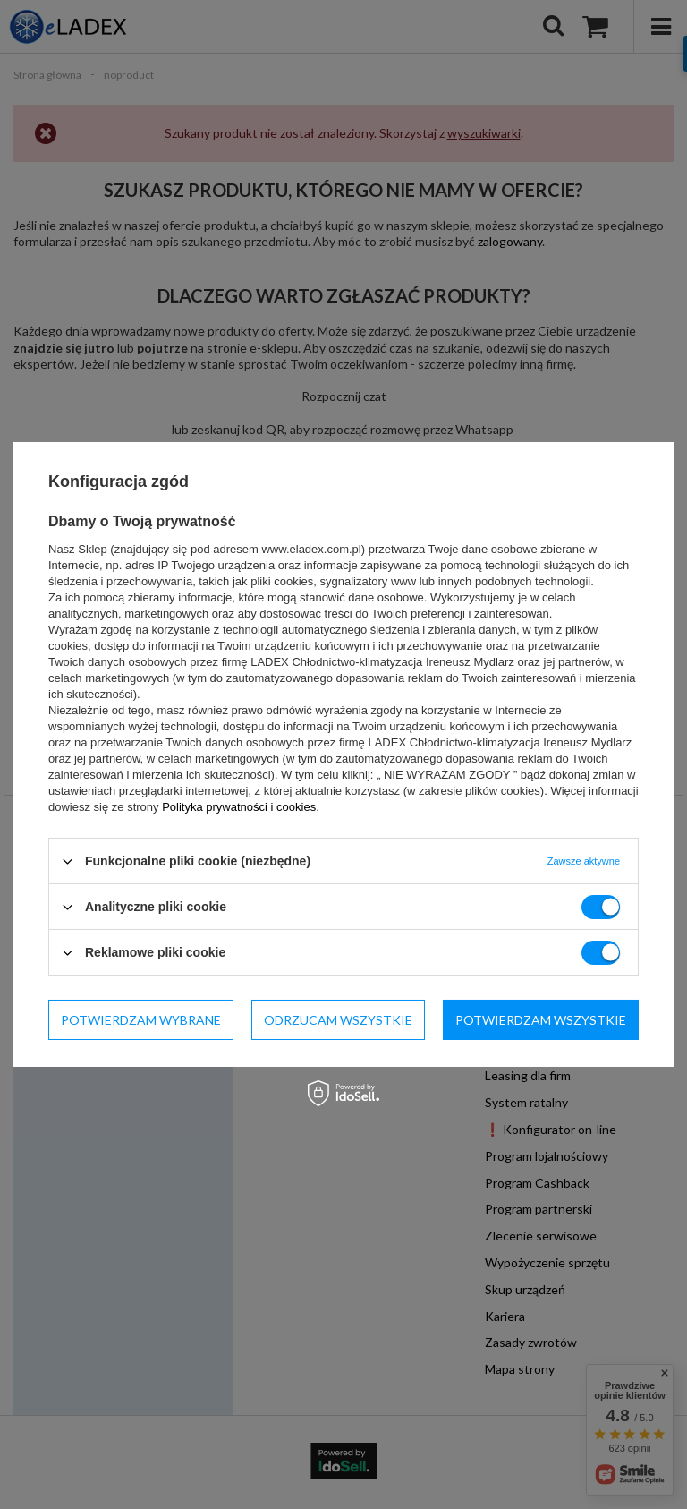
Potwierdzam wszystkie (540, 1019)
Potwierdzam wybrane (141, 1019)
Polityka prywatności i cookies (239, 807)
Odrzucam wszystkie (338, 1019)
